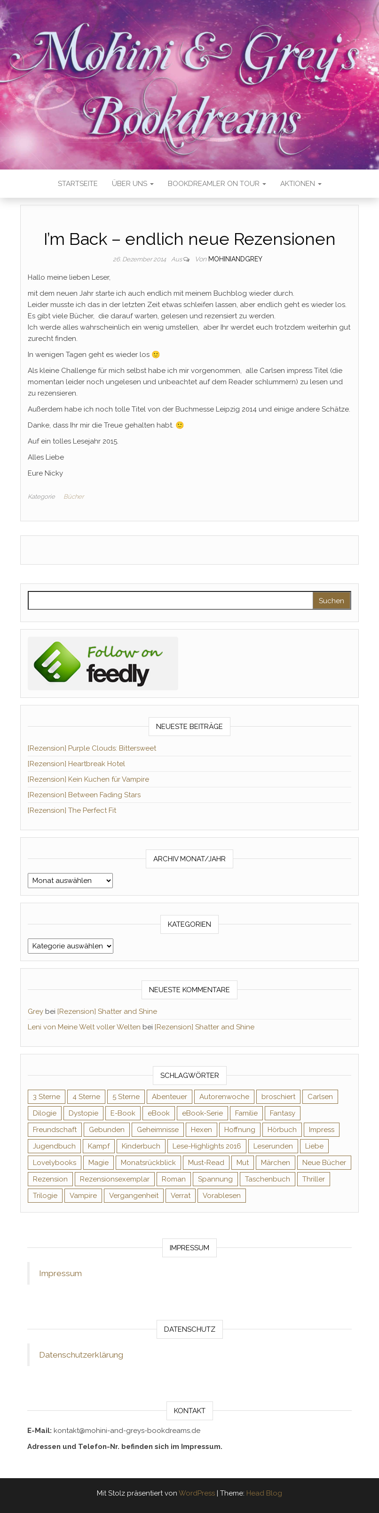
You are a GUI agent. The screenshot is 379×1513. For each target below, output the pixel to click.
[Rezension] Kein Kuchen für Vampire (88, 779)
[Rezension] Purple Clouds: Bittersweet (92, 748)
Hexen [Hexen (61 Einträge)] (201, 1129)
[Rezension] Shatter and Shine (107, 1011)
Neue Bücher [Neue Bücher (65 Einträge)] (324, 1162)
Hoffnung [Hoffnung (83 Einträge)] (239, 1129)
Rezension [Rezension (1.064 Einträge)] (50, 1179)
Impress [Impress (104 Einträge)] (321, 1129)
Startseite (78, 183)
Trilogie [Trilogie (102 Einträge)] (45, 1195)
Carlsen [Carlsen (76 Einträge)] (320, 1096)
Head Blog (264, 1493)
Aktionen (301, 183)
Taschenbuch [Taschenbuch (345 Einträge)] (267, 1179)
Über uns (133, 183)
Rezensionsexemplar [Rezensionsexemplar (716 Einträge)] (115, 1179)
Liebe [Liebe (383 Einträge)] (314, 1146)
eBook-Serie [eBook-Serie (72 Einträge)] (202, 1113)
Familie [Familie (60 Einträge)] (246, 1113)
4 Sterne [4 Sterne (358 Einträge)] (86, 1096)
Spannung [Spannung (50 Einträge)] (215, 1179)
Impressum (60, 1273)
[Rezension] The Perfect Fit (72, 810)
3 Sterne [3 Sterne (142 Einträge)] (46, 1096)
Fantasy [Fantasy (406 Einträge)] (282, 1113)
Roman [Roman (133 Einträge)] (174, 1179)
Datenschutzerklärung (81, 1354)
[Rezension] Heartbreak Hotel (76, 764)
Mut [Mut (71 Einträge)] (243, 1162)
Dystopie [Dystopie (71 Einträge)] (83, 1113)
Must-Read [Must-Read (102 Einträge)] (206, 1162)
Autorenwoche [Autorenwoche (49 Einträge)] (224, 1096)
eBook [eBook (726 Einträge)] (159, 1113)
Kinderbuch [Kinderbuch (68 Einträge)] (141, 1146)
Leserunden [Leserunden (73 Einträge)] (273, 1146)
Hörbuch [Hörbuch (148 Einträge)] (282, 1129)
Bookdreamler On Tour (217, 183)
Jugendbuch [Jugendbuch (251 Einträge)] (54, 1146)
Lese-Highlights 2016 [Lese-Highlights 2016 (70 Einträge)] (207, 1146)
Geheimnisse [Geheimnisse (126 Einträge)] (158, 1129)
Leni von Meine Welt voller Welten (84, 1027)
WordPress (197, 1493)
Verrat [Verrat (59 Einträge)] (180, 1195)
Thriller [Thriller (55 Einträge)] (313, 1179)
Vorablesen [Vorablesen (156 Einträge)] (222, 1195)
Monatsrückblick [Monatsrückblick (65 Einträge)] (148, 1162)
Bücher (73, 496)
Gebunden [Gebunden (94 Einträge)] (107, 1129)
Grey (35, 1011)
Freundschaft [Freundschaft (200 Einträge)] (55, 1129)
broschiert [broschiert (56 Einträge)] (278, 1096)
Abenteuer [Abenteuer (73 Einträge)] (169, 1096)
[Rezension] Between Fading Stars (84, 795)
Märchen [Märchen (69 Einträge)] (275, 1162)
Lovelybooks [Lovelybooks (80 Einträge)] (54, 1162)
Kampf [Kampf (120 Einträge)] (99, 1146)
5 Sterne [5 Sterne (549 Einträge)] (126, 1096)
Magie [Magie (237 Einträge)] (98, 1162)
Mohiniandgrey (235, 259)
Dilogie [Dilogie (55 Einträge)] (44, 1113)
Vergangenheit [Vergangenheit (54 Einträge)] (133, 1195)
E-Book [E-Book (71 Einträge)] (123, 1113)
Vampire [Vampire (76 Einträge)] (83, 1195)
